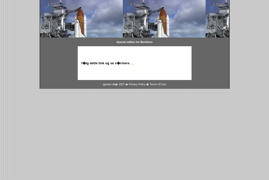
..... (131, 63)
